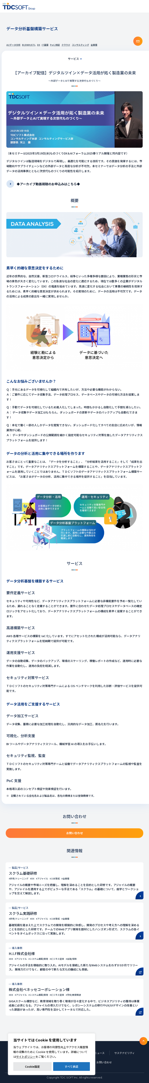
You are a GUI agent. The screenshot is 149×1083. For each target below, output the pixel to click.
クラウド (66, 44)
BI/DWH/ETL (29, 44)
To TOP (143, 1041)
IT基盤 (45, 44)
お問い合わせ (104, 1062)
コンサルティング (80, 44)
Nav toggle (143, 6)
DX (38, 44)
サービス (73, 58)
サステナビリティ (124, 1053)
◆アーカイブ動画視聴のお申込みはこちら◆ (48, 183)
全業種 (94, 44)
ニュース (99, 1053)
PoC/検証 (55, 44)
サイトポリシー (26, 1057)
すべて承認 (71, 1066)
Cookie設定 (32, 1066)
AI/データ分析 (13, 44)
